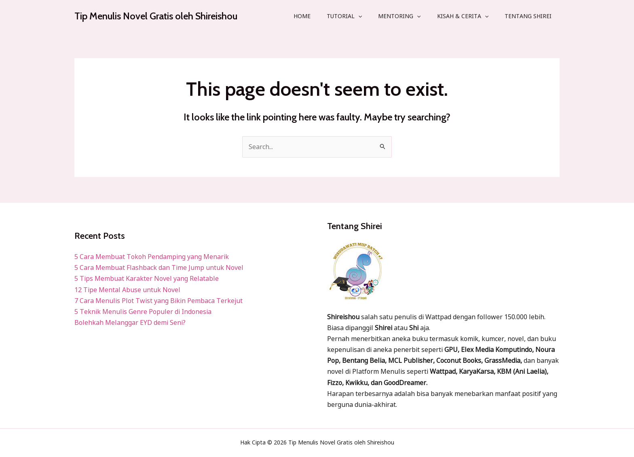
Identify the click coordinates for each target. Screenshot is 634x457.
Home (302, 16)
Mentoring (399, 16)
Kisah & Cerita (462, 16)
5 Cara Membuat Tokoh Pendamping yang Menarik (151, 256)
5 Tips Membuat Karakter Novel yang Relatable (146, 278)
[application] (358, 16)
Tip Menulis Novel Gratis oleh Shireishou (155, 16)
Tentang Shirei (528, 16)
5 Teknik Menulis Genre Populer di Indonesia (142, 311)
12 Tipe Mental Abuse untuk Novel (127, 289)
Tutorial (344, 16)
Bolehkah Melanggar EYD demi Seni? (130, 322)
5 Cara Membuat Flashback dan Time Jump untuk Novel (158, 267)
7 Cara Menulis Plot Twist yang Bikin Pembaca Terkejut (158, 300)
